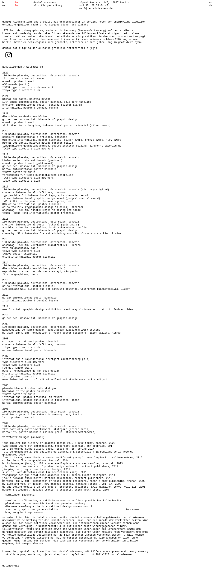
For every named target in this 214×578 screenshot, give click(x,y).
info (16, 4)
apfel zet (78, 554)
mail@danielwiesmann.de (95, 8)
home (3, 4)
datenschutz (10, 565)
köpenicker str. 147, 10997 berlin (104, 2)
